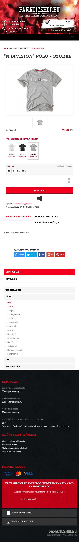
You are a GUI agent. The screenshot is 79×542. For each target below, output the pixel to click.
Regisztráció (66, 30)
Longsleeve (14, 314)
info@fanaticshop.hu (13, 391)
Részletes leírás (18, 216)
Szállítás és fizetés (9, 444)
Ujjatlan (12, 310)
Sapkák (10, 342)
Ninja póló (13, 322)
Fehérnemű (12, 354)
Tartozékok (12, 346)
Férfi (15, 48)
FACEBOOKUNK (19, 513)
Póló (21, 48)
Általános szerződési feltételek (14, 448)
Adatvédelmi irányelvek (11, 451)
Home (9, 48)
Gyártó (11, 279)
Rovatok (12, 271)
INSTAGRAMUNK (20, 522)
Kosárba (40, 191)
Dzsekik (11, 330)
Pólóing (12, 318)
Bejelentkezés (56, 30)
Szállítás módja (47, 222)
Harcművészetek (14, 350)
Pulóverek (11, 326)
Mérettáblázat (66, 166)
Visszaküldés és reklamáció (13, 441)
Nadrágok (11, 334)
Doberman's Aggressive (22, 203)
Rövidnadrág (13, 338)
